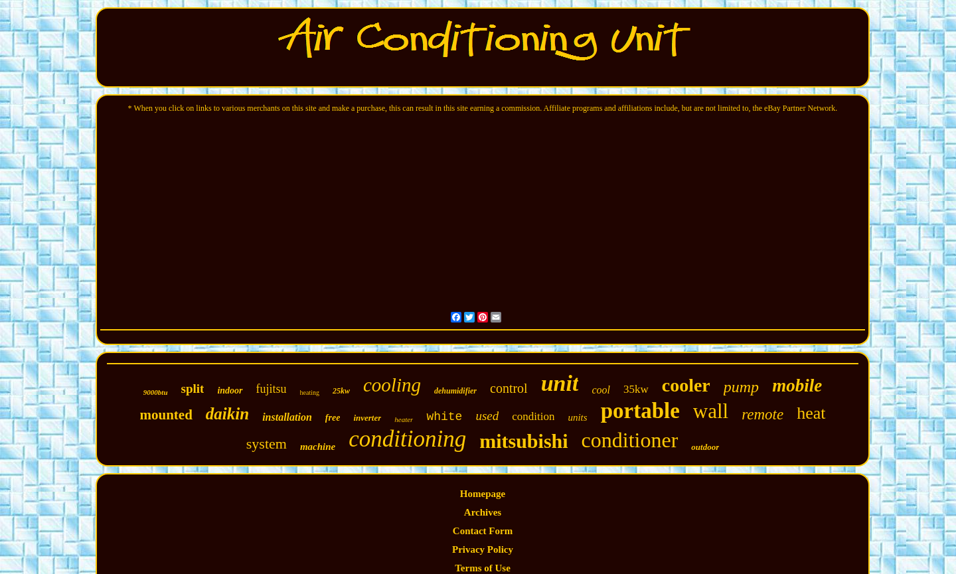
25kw (341, 390)
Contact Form (483, 531)
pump (741, 386)
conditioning (407, 439)
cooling (392, 384)
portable (640, 411)
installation (287, 417)
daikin (227, 414)
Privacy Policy (482, 549)
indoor (229, 390)
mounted (165, 415)
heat (811, 413)
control (509, 388)
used (487, 416)
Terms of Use (483, 568)
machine (317, 446)
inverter (367, 418)
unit (560, 383)
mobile (797, 385)
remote (762, 414)
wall (710, 411)
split (192, 388)
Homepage (482, 493)
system (266, 443)
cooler (686, 385)
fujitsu (271, 388)
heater (403, 419)
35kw (636, 389)
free (333, 418)
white (444, 416)
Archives (482, 512)
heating (309, 392)
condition (533, 416)
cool (601, 389)
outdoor (705, 447)
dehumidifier (455, 390)
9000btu (155, 392)
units (577, 417)
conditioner (630, 440)
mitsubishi (523, 441)
